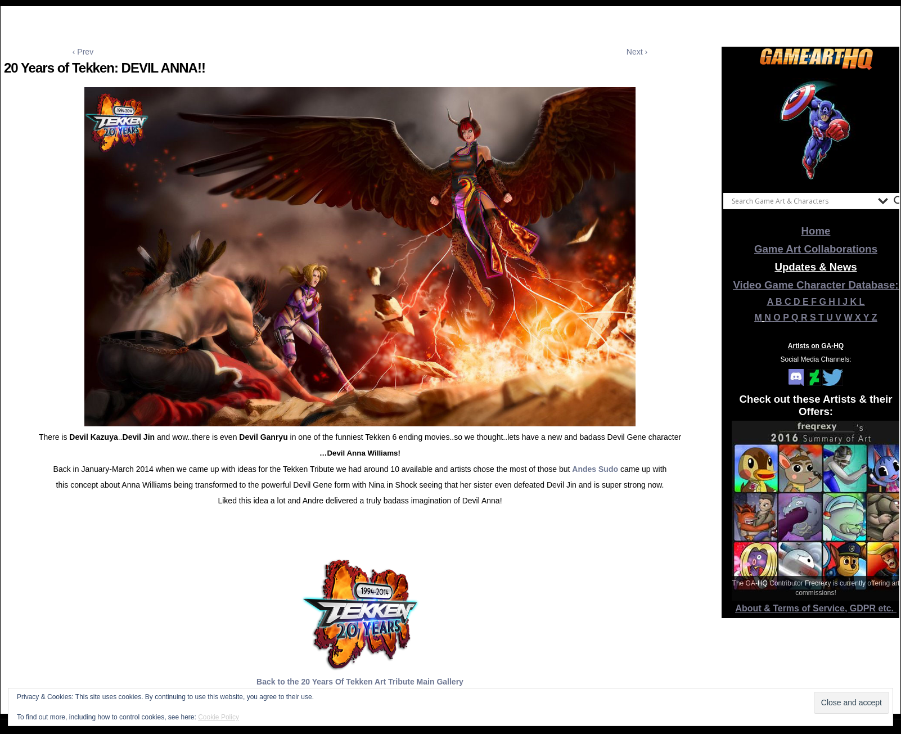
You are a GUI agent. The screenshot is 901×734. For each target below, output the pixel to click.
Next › (637, 51)
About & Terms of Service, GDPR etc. (816, 608)
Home (816, 231)
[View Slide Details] (816, 128)
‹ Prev (83, 51)
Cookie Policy (218, 717)
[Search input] (802, 201)
